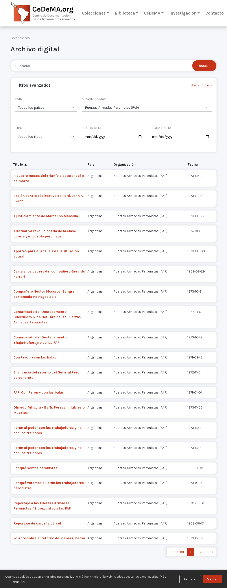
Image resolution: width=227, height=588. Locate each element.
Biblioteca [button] (125, 13)
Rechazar (190, 579)
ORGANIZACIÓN (94, 99)
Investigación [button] (183, 13)
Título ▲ (20, 164)
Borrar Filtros (201, 85)
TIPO (18, 128)
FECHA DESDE (93, 128)
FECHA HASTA (160, 128)
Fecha (193, 164)
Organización (125, 164)
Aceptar (212, 579)
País (90, 164)
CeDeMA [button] (152, 13)
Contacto (214, 13)
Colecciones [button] (94, 13)
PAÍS (18, 99)
